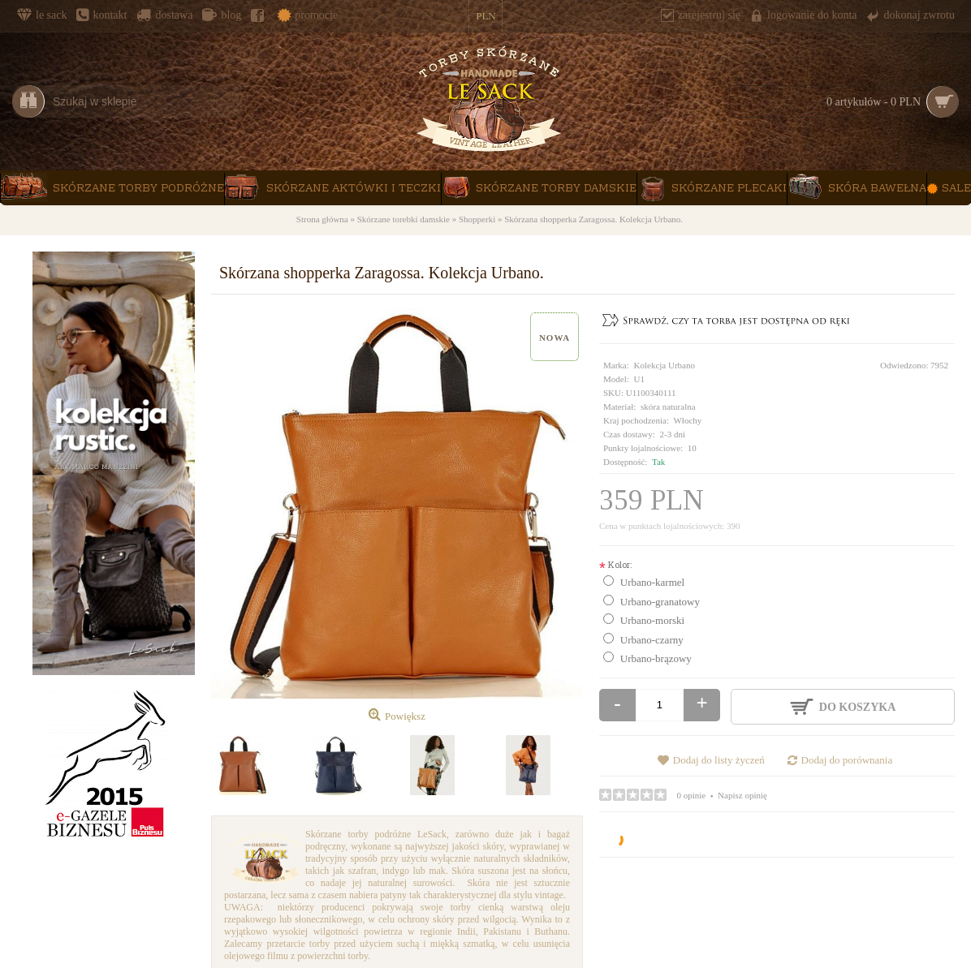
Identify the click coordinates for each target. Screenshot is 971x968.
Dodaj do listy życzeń (719, 760)
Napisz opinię (742, 795)
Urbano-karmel (652, 582)
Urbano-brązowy (656, 658)
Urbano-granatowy (660, 602)
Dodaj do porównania (847, 760)
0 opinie (691, 795)
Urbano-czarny (652, 640)
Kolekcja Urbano (664, 365)
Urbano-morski (652, 620)
